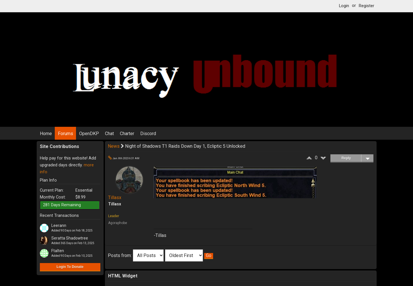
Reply (357, 158)
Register (366, 5)
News (114, 146)
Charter (127, 133)
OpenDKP (89, 133)
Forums (65, 133)
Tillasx (114, 197)
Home (46, 133)
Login (344, 5)
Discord (148, 133)
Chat (109, 133)
